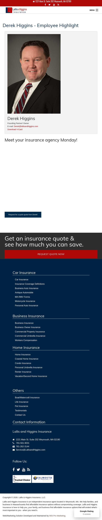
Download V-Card (14, 129)
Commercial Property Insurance (30, 332)
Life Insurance (21, 402)
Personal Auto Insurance (26, 305)
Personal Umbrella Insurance (28, 367)
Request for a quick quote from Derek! (23, 215)
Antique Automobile (24, 292)
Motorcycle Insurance (25, 301)
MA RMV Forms (22, 297)
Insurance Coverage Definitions (30, 284)
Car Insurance (21, 279)
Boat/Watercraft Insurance (27, 397)
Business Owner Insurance (27, 327)
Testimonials (21, 410)
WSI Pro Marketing (57, 516)
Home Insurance (23, 354)
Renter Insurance (23, 372)
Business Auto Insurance (26, 288)
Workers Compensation (26, 340)
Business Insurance (24, 323)
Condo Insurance (23, 363)
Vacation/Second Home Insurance (31, 376)
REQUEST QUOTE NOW (51, 254)
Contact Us (20, 415)
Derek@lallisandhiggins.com (26, 126)
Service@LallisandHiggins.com (30, 450)
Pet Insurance (21, 406)
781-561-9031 (22, 443)
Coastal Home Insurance (26, 359)
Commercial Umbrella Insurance (30, 336)
